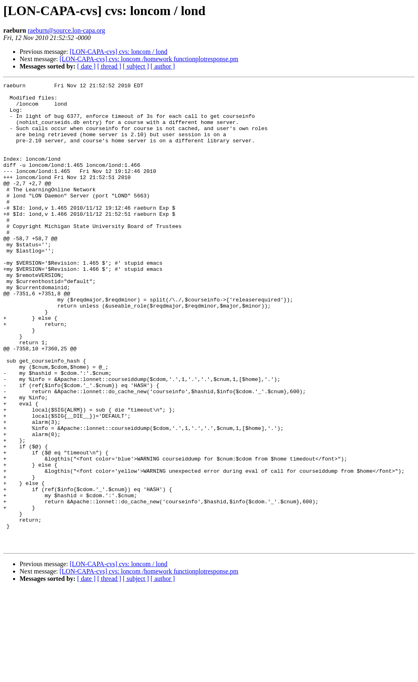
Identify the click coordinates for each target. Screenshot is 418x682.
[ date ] (86, 66)
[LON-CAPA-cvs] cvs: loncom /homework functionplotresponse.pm (149, 58)
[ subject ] (136, 66)
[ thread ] (109, 66)
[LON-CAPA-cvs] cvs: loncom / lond (118, 51)
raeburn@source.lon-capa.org (66, 30)
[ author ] (163, 66)
